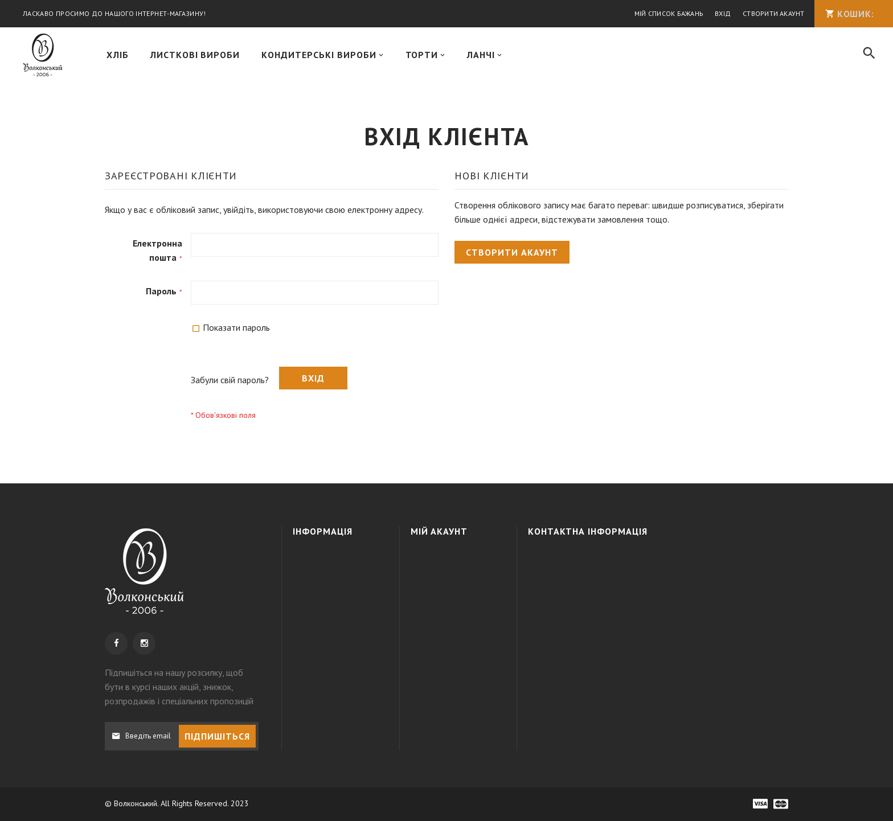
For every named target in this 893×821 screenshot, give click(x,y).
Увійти (433, 559)
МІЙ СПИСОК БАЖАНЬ (456, 600)
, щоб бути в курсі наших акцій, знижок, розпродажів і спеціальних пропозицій (179, 687)
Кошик (434, 580)
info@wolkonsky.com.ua (619, 621)
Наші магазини (330, 642)
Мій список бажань (667, 14)
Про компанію (330, 559)
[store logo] (42, 56)
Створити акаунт (772, 14)
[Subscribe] (217, 736)
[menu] (472, 55)
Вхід (721, 14)
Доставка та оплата (326, 585)
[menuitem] (117, 56)
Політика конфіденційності (338, 616)
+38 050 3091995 (616, 580)
